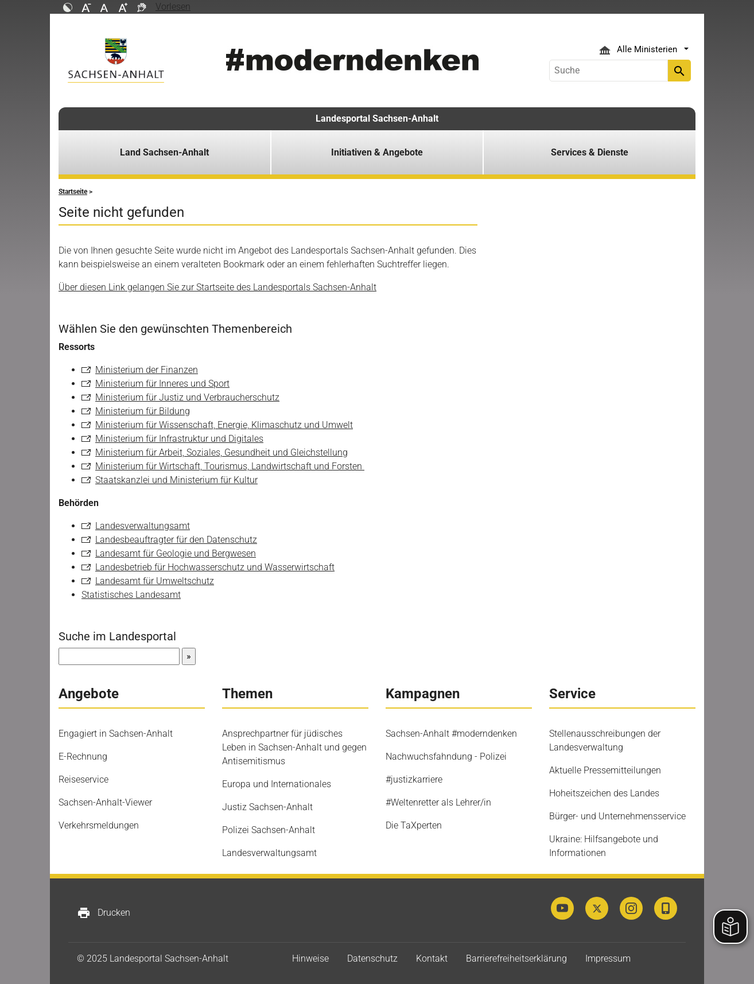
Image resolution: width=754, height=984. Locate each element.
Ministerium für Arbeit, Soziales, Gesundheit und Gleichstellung (221, 452)
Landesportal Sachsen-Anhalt (377, 118)
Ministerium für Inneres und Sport (162, 383)
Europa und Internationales (276, 784)
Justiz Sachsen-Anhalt (267, 807)
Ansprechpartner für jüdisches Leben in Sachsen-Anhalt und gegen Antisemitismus (294, 747)
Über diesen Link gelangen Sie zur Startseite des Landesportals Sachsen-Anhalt (217, 287)
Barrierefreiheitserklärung (516, 958)
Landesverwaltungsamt (142, 525)
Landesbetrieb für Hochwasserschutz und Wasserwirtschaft (215, 567)
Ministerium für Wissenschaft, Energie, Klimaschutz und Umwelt (224, 424)
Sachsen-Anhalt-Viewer (105, 802)
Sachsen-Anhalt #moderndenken (451, 733)
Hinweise (310, 958)
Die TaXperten (414, 825)
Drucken (103, 913)
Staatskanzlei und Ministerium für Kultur (176, 480)
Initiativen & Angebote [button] (377, 152)
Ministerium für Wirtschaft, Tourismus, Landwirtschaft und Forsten (229, 466)
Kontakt (432, 958)
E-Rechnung (83, 756)
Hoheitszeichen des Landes (604, 793)
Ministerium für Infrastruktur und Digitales (179, 438)
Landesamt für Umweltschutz (154, 580)
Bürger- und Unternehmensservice (617, 816)
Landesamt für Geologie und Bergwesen (175, 553)
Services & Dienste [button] (589, 152)
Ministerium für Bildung (142, 411)
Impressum (608, 958)
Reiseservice (83, 779)
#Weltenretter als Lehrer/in (438, 802)
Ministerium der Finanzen (146, 369)
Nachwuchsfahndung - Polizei (446, 756)
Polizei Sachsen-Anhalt (268, 829)
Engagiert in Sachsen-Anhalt (116, 733)
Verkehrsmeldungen (99, 825)
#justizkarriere (414, 779)
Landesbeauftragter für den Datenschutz (176, 539)
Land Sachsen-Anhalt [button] (164, 152)
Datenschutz (372, 958)
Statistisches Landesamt (131, 594)
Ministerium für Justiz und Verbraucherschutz (187, 397)
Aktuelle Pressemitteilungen (605, 770)
